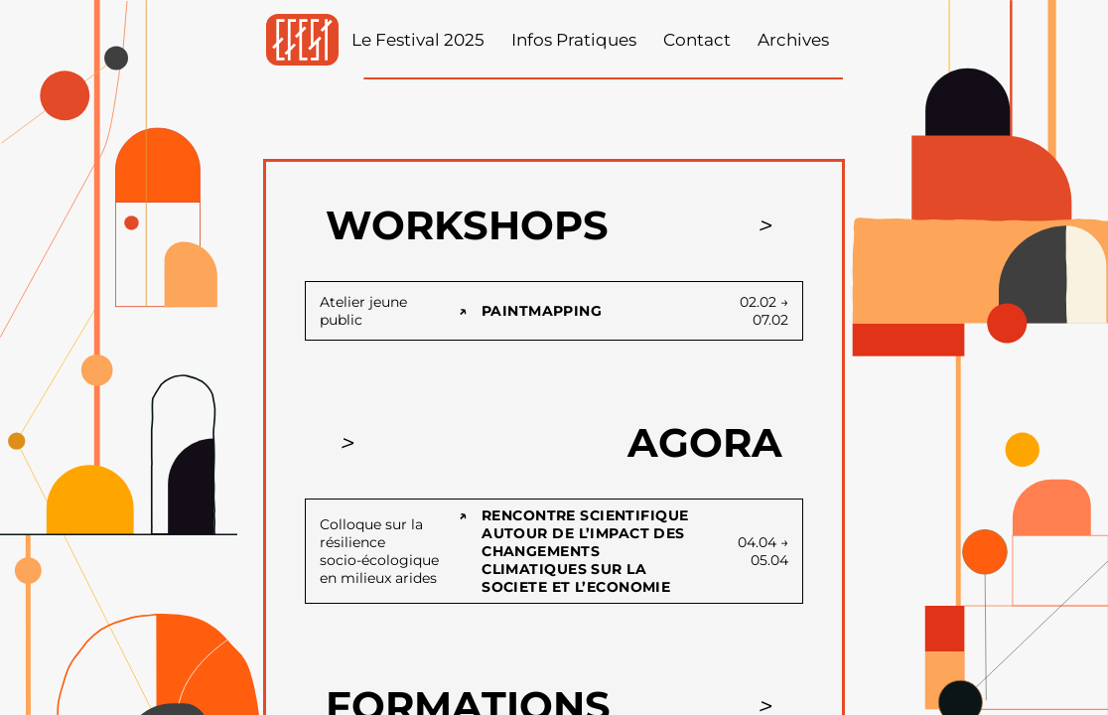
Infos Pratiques (573, 40)
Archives (793, 40)
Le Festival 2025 (418, 40)
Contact (697, 40)
